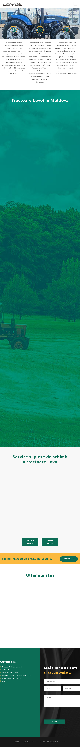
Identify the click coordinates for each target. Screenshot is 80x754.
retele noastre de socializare (11, 678)
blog (2, 681)
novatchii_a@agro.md (10, 672)
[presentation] (59, 713)
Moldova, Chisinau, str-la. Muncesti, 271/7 (17, 675)
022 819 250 (6, 670)
